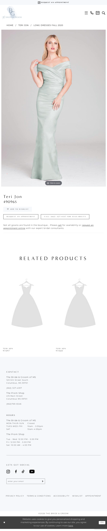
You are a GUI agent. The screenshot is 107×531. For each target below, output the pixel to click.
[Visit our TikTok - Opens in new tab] (23, 473)
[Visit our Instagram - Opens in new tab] (8, 473)
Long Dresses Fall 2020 (48, 25)
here (70, 528)
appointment (93, 498)
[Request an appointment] (53, 2)
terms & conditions (39, 498)
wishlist (77, 498)
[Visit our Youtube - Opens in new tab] (32, 473)
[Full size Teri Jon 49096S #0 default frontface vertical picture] (53, 108)
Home (10, 25)
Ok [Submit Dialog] (102, 524)
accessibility (62, 498)
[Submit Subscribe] (42, 483)
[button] (86, 13)
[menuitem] (86, 13)
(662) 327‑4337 (14, 390)
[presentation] (27, 306)
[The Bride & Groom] (11, 13)
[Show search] (103, 12)
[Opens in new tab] (60, 227)
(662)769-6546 (13, 405)
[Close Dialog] (4, 524)
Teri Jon (23, 25)
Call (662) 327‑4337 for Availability (70, 218)
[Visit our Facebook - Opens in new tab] (16, 473)
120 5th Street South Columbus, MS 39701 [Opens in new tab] (17, 383)
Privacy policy (15, 498)
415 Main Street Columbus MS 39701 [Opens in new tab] (16, 399)
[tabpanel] (53, 108)
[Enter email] (25, 483)
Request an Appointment (22, 218)
